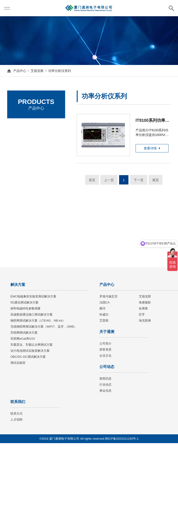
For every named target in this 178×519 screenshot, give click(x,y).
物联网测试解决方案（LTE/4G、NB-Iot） (37, 396)
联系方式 (16, 489)
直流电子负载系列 (30, 170)
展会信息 (105, 466)
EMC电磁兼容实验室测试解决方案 (33, 372)
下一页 (138, 180)
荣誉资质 (105, 425)
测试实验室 (17, 438)
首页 (92, 180)
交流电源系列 (26, 162)
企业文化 (105, 431)
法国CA (104, 378)
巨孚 (142, 390)
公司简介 (105, 419)
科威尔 (103, 390)
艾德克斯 (37, 71)
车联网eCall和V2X (22, 414)
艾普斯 (103, 396)
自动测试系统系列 (30, 204)
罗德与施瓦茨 (23, 125)
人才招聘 (16, 495)
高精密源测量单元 (30, 220)
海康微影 (145, 378)
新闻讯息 (105, 454)
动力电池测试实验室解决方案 (30, 426)
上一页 (109, 180)
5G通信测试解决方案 (24, 378)
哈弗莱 (143, 384)
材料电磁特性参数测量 (25, 384)
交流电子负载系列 (30, 179)
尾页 (155, 180)
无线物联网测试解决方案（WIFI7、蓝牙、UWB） (43, 402)
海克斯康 (145, 396)
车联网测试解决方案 (24, 408)
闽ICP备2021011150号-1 (122, 514)
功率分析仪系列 (59, 71)
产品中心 (19, 71)
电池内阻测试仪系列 (31, 195)
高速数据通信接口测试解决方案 (31, 390)
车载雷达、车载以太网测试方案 (31, 420)
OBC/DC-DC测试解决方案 (28, 432)
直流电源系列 (26, 153)
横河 (102, 384)
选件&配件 (24, 212)
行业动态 (105, 460)
